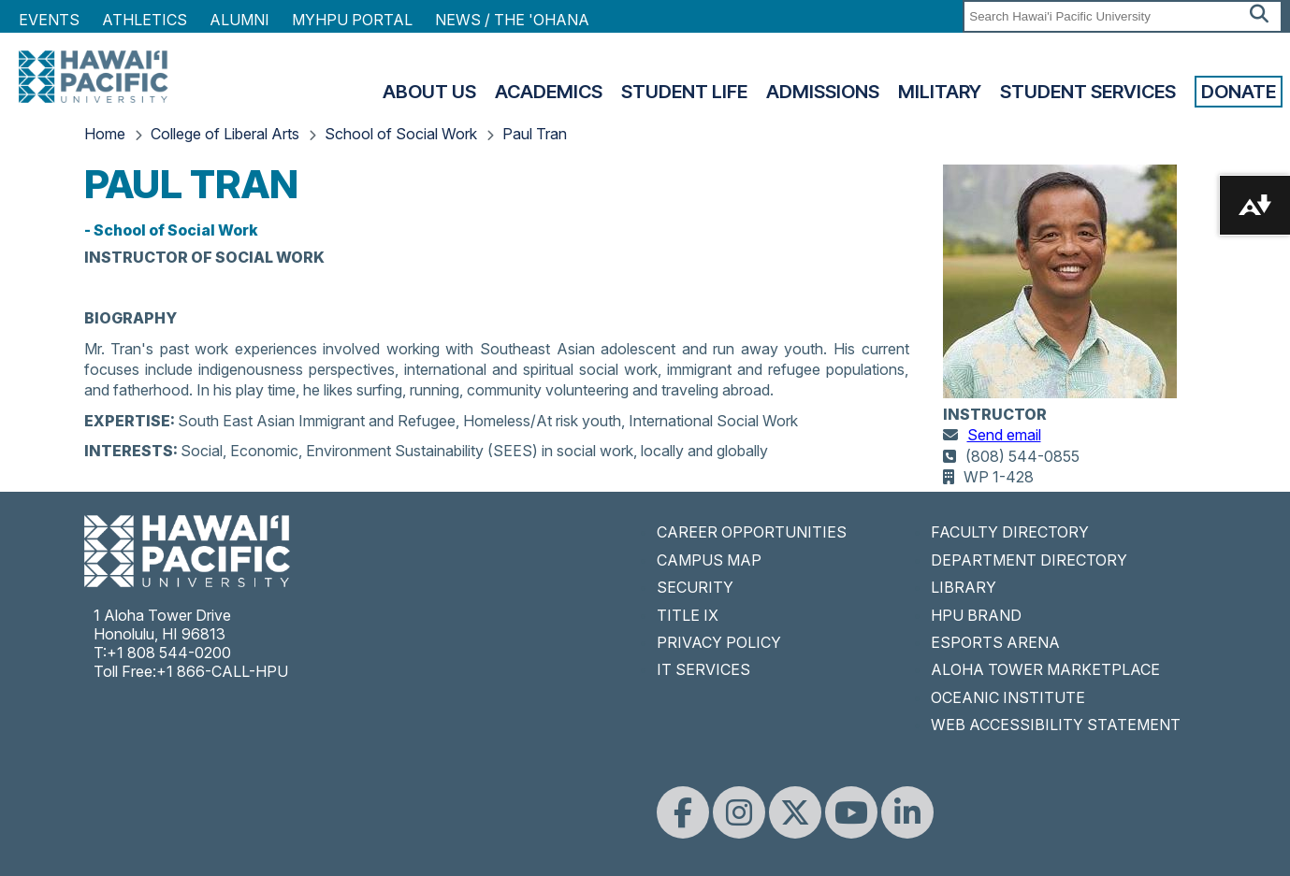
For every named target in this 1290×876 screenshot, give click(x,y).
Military (939, 91)
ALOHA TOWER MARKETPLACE (1045, 669)
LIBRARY (963, 587)
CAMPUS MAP (709, 560)
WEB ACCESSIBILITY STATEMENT (1056, 724)
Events (49, 19)
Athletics (144, 19)
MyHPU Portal (352, 19)
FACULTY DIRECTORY (1010, 532)
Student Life (684, 91)
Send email (1004, 434)
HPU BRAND (976, 615)
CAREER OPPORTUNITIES (752, 532)
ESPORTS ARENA (995, 642)
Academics (548, 91)
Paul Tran (534, 133)
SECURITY (695, 587)
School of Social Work (401, 133)
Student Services (1088, 91)
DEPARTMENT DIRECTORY (1029, 560)
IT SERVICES (703, 669)
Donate (1238, 91)
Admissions (822, 91)
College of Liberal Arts (225, 133)
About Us (429, 91)
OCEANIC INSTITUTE (1008, 697)
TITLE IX (687, 615)
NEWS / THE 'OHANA (512, 19)
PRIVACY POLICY (719, 642)
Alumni (239, 19)
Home (104, 133)
